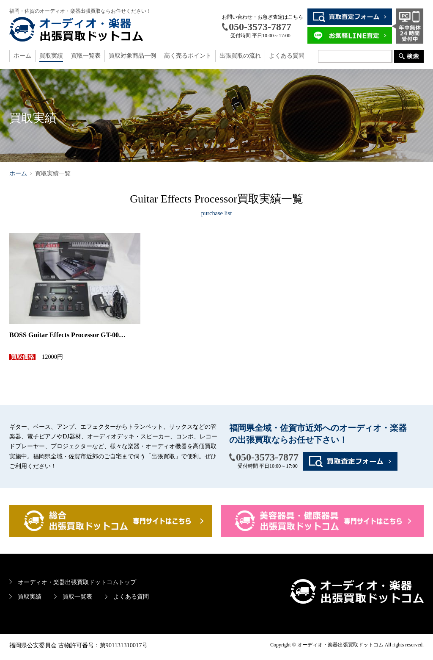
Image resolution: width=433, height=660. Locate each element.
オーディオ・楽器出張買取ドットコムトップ (77, 582)
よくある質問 (286, 56)
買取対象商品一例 (132, 56)
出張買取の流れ (240, 56)
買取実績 (51, 56)
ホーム (22, 56)
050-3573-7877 (267, 457)
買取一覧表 (86, 56)
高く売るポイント (187, 56)
